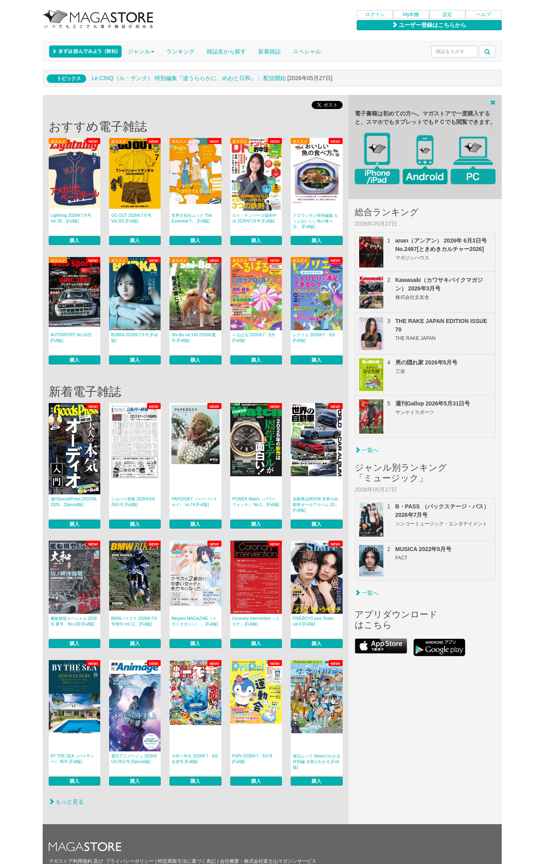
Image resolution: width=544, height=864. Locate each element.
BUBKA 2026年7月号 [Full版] (134, 338)
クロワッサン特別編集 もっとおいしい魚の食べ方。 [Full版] (315, 221)
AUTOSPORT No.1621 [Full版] (71, 338)
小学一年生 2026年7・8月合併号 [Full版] (195, 759)
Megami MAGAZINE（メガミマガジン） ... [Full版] (195, 621)
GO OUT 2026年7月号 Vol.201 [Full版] (131, 218)
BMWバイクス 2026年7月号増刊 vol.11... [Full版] (134, 621)
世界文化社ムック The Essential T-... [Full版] (192, 218)
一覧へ (367, 450)
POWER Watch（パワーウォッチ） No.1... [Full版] (255, 502)
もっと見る (66, 801)
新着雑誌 (269, 51)
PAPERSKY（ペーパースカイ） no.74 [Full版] (194, 502)
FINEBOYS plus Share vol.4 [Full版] (313, 621)
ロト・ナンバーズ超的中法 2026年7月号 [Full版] (254, 218)
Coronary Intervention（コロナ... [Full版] (255, 621)
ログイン (375, 14)
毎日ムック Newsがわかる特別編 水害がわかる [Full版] (316, 761)
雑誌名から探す (226, 51)
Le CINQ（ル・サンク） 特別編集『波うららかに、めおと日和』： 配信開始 (188, 78)
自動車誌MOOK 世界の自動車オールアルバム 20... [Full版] (315, 504)
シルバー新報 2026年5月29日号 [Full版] (133, 502)
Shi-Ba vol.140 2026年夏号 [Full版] (194, 338)
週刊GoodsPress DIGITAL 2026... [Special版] (74, 502)
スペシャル (307, 51)
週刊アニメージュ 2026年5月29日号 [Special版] (134, 759)
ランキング (180, 51)
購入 (74, 240)
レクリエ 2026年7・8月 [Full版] (314, 338)
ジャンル (141, 51)
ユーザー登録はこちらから (429, 25)
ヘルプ (483, 14)
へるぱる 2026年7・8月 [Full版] (253, 338)
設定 (447, 14)
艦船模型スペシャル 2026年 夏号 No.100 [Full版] (74, 621)
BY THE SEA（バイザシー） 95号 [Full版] (73, 759)
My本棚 (411, 14)
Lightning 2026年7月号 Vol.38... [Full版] (71, 218)
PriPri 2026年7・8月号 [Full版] (252, 759)
